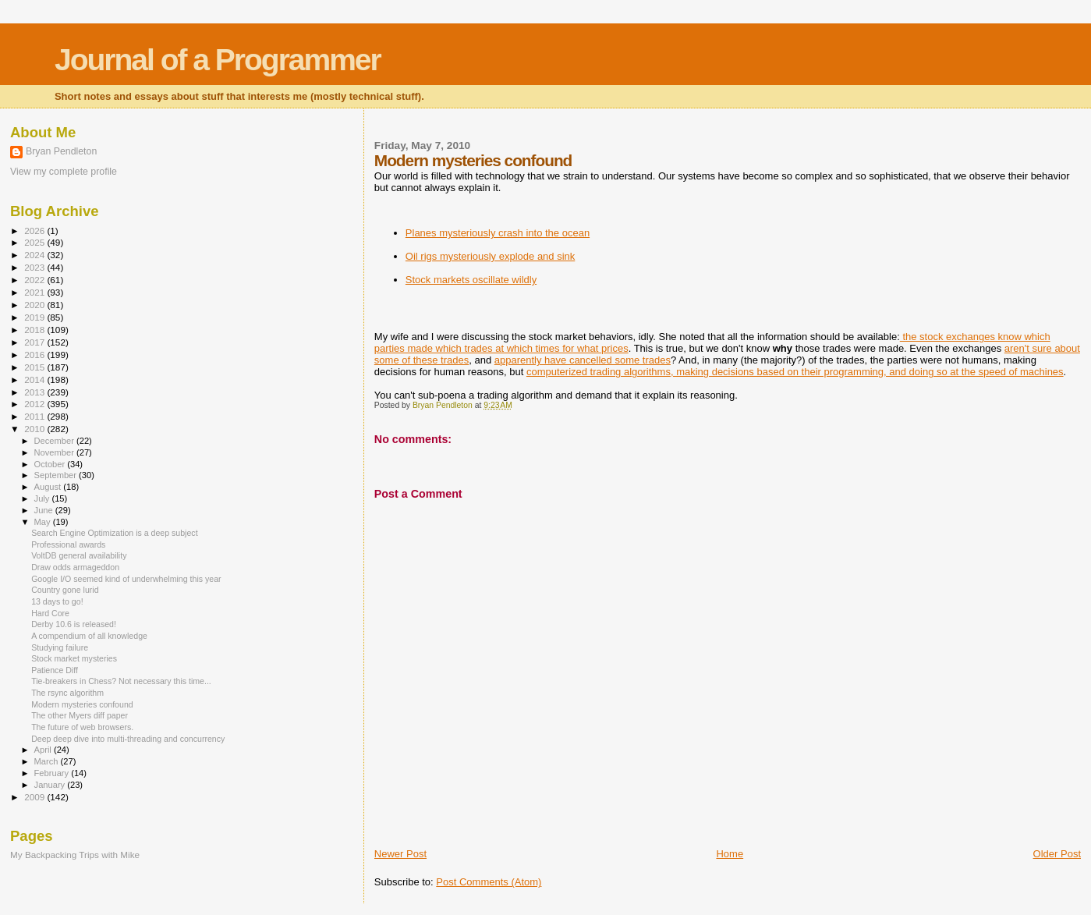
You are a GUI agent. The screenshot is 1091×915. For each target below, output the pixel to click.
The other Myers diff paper (79, 715)
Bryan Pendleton (61, 151)
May (43, 522)
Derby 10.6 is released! (73, 624)
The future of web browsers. (82, 727)
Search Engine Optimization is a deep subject (114, 532)
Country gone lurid (64, 589)
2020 (35, 305)
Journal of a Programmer (218, 59)
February (53, 773)
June (44, 510)
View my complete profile (63, 171)
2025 (35, 242)
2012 (35, 404)
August (49, 486)
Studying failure (59, 647)
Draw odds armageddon (75, 567)
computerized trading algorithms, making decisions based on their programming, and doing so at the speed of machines (795, 372)
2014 (35, 379)
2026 (35, 230)
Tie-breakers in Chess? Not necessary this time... (121, 681)
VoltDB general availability (78, 555)
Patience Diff (54, 670)
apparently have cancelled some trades (582, 360)
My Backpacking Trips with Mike (75, 854)
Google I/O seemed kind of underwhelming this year (126, 578)
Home (729, 854)
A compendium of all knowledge (89, 635)
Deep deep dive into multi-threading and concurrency (128, 738)
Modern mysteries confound (82, 704)
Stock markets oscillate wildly (471, 279)
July (43, 498)
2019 (35, 317)
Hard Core (50, 613)
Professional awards (68, 544)
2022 (35, 280)
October (51, 464)
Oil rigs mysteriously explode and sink (490, 256)
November (55, 452)
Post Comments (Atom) (488, 882)
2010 (35, 429)
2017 (35, 342)
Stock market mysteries (74, 658)
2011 (35, 416)
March (47, 761)
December (55, 440)
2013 (35, 392)
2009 (35, 797)
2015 (35, 367)
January (51, 784)
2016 (35, 354)
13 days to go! (57, 601)
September (57, 475)
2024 (35, 255)
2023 (35, 267)
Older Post (1057, 854)
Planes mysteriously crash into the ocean (498, 233)
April (44, 749)
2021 (35, 292)
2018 (35, 330)
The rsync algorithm (67, 692)
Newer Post (400, 854)
